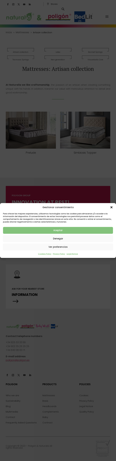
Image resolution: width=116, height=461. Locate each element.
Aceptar (58, 230)
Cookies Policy (44, 253)
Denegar (58, 238)
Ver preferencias (58, 246)
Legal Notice (72, 253)
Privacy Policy (59, 253)
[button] (111, 207)
